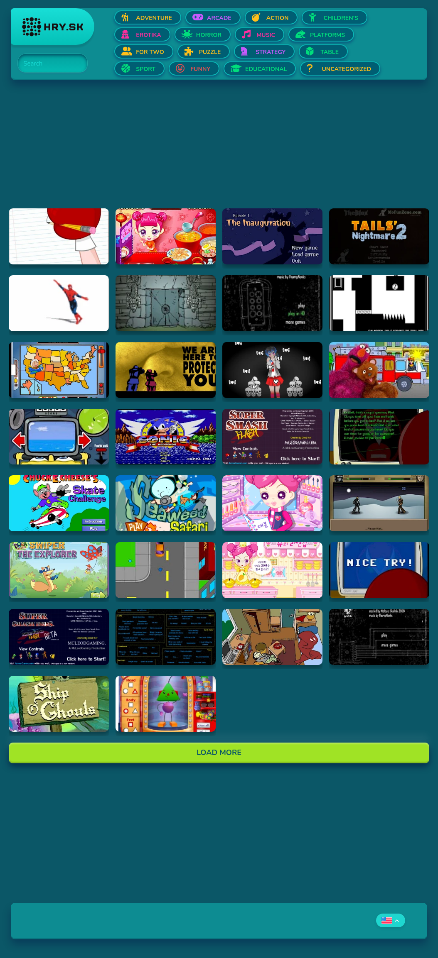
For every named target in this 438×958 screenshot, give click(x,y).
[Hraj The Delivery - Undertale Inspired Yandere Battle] (272, 370)
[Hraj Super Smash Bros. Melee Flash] (59, 637)
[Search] (48, 63)
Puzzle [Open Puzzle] (210, 52)
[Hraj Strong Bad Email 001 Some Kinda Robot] (379, 437)
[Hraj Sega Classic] (166, 437)
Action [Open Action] (277, 18)
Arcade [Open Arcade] (219, 18)
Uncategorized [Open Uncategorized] (346, 69)
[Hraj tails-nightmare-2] (379, 236)
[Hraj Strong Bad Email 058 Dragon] (59, 236)
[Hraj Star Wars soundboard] (166, 637)
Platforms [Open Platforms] (327, 35)
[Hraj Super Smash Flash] (272, 437)
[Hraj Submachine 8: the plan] (272, 303)
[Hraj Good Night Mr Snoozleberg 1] (272, 236)
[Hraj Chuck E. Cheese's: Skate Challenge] (59, 503)
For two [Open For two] (150, 52)
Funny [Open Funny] (200, 69)
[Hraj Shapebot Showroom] (166, 704)
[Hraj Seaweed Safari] (166, 503)
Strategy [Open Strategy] (270, 52)
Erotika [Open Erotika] (148, 35)
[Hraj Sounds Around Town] (379, 370)
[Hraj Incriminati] (272, 637)
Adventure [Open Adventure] (154, 18)
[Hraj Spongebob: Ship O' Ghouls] (59, 704)
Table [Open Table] (329, 52)
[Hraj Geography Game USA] (59, 370)
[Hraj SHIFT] (379, 303)
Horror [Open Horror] (209, 35)
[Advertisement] (219, 150)
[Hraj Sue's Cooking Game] (272, 570)
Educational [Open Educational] (266, 69)
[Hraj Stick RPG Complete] (166, 570)
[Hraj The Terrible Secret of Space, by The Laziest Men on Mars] (166, 370)
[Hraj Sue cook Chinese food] (166, 236)
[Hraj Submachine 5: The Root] (379, 637)
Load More (219, 753)
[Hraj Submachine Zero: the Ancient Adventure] (166, 303)
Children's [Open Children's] (340, 18)
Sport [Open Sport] (145, 69)
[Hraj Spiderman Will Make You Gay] (59, 303)
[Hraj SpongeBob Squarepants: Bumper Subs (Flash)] (59, 437)
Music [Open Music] (265, 35)
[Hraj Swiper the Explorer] (59, 570)
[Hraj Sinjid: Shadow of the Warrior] (379, 503)
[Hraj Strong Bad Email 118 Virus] (379, 570)
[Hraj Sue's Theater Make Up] (272, 503)
